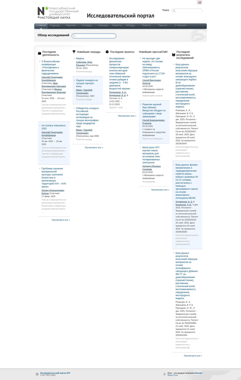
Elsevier (198, 373)
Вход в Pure (173, 375)
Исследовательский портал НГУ (55, 373)
